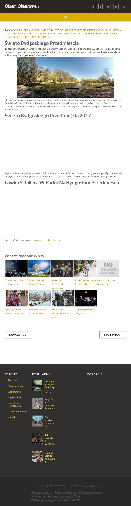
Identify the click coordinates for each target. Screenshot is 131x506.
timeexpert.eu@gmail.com (48, 500)
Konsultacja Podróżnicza (14, 404)
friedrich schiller (99, 30)
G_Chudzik (39, 496)
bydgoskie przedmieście (70, 30)
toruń (46, 36)
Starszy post (113, 334)
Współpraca (14, 391)
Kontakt (12, 417)
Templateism (90, 485)
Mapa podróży (15, 385)
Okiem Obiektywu (22, 6)
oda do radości (28, 33)
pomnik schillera (97, 33)
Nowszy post (18, 334)
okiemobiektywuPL (66, 492)
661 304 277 (73, 500)
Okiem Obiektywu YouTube (65, 496)
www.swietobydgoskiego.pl (46, 240)
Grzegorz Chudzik (42, 492)
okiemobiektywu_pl (92, 492)
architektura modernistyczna (32, 30)
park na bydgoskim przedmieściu (62, 33)
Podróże (12, 380)
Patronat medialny (17, 411)
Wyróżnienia (14, 397)
